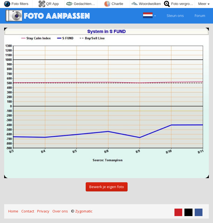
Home (13, 211)
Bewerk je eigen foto (106, 186)
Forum (196, 15)
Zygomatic (83, 211)
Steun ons (172, 15)
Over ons (60, 211)
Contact (27, 211)
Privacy (43, 211)
